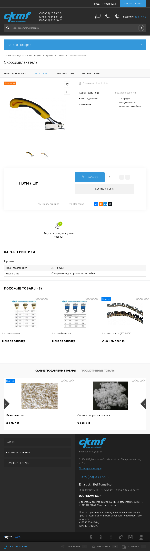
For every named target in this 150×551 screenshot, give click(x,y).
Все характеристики (126, 92)
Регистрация (109, 3)
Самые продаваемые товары (55, 370)
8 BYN (12, 423)
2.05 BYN (125, 343)
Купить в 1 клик (104, 189)
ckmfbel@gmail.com (101, 484)
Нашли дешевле (48, 204)
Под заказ (76, 204)
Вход (97, 3)
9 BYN (60, 423)
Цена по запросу (25, 342)
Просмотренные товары (97, 370)
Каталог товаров (75, 44)
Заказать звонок (133, 3)
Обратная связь (16, 546)
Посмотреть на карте (90, 468)
